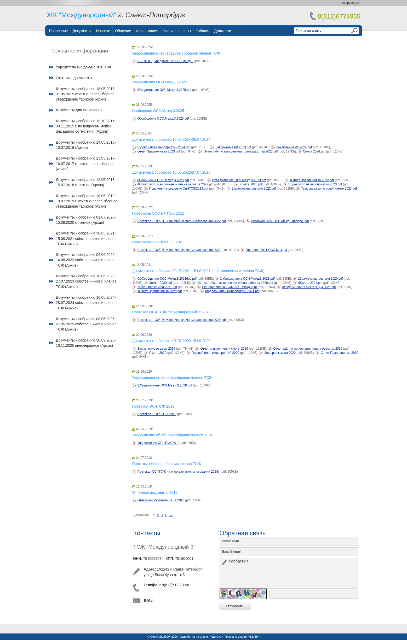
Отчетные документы (74, 78)
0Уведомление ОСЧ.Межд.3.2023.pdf (239, 180)
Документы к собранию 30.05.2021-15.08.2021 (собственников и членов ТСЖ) (198, 271)
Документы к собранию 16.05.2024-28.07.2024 (171, 139)
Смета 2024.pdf (314, 151)
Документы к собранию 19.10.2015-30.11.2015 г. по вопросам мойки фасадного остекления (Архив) (86, 126)
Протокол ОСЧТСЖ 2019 (153, 406)
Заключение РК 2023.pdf (233, 147)
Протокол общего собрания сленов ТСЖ (166, 464)
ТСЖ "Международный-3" (164, 547)
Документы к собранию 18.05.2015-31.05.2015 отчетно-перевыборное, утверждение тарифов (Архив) (86, 94)
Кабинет (203, 31)
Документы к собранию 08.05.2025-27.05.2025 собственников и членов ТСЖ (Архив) (86, 324)
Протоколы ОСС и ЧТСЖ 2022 (158, 213)
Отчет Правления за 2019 (339, 353)
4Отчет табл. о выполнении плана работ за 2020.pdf (235, 283)
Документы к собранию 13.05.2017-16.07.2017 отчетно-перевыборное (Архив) (86, 163)
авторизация (350, 2)
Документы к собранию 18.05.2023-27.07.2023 (171, 172)
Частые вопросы (177, 31)
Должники (222, 31)
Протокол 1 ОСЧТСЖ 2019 (156, 414)
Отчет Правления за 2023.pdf (158, 151)
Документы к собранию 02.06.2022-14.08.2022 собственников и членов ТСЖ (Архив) (86, 260)
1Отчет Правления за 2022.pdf (312, 180)
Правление (58, 31)
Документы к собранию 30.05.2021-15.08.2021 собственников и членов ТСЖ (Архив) (86, 238)
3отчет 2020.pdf (160, 283)
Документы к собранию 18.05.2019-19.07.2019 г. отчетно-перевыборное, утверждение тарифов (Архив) (87, 201)
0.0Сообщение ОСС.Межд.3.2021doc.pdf (167, 278)
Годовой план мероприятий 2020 (215, 353)
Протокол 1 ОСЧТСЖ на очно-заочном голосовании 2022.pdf (181, 221)
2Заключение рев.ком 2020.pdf (320, 278)
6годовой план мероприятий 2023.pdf (315, 184)
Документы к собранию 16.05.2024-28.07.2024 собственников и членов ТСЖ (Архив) (86, 302)
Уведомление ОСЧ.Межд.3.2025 (159, 82)
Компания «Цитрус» (209, 636)
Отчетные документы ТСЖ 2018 (160, 500)
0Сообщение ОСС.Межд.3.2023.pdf (163, 180)
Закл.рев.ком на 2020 (280, 353)
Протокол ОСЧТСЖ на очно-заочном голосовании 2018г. (178, 471)
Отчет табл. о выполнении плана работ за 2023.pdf (240, 151)
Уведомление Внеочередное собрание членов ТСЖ (176, 53)
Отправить (235, 606)
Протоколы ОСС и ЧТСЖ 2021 (158, 242)
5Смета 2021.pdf (310, 283)
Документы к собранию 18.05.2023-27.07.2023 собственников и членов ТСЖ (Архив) (86, 281)
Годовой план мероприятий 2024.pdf (163, 147)
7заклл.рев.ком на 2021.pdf (157, 287)
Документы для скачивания (79, 110)
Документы (82, 31)
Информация (147, 31)
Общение (123, 31)
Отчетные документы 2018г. (156, 492)
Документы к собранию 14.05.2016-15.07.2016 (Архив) (86, 145)
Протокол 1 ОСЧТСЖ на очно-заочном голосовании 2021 (179, 250)
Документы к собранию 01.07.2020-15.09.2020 (171, 341)
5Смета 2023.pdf (251, 184)
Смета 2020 (157, 353)
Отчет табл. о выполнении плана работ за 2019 (307, 348)
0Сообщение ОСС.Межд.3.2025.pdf (163, 118)
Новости (103, 31)
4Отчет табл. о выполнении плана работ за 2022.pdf (175, 184)
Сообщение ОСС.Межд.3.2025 (158, 111)
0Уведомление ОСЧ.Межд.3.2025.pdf (164, 90)
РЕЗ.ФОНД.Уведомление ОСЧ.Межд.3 (165, 61)
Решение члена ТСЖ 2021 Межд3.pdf (229, 287)
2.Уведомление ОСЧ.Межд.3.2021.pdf (247, 278)
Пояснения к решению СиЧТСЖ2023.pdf (178, 188)
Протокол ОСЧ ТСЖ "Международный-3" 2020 (171, 312)
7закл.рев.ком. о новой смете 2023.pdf (329, 188)
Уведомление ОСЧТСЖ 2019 (158, 443)
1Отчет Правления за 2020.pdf (159, 291)
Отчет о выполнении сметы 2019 (224, 348)
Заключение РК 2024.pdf (294, 147)
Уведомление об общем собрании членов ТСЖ (172, 377)
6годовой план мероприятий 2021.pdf (232, 291)
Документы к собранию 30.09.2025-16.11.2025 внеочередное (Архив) (86, 343)
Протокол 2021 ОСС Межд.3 (266, 250)
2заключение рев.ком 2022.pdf (254, 188)
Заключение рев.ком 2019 (156, 348)
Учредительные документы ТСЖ (83, 67)
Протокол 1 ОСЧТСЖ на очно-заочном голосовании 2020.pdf (181, 320)
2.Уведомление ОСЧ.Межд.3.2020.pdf (164, 385)
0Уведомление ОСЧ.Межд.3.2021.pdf (309, 287)
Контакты (146, 533)
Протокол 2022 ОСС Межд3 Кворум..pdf (280, 221)
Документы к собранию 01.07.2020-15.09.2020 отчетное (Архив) (86, 220)
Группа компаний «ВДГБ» (242, 636)
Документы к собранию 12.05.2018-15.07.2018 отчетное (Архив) (86, 182)
